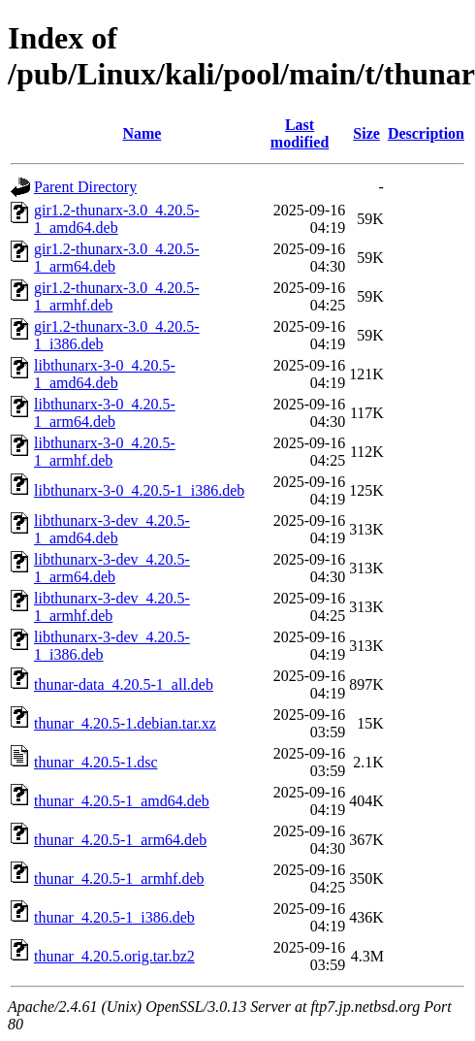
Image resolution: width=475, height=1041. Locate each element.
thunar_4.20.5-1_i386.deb (114, 917)
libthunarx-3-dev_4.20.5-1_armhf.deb (112, 607)
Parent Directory (85, 187)
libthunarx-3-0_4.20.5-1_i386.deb (139, 490)
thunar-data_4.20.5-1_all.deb (123, 684)
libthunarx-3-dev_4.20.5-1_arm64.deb (112, 568)
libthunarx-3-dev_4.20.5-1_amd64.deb (112, 529)
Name (141, 133)
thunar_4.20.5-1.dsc (96, 762)
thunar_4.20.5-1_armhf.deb (119, 878)
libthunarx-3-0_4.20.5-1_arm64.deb (104, 413)
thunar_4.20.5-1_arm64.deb (120, 839)
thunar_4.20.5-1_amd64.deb (121, 801)
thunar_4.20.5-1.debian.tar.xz (125, 723)
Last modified (299, 133)
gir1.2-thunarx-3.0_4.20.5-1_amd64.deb (117, 219)
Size (366, 133)
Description (426, 133)
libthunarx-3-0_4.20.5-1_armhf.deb (104, 452)
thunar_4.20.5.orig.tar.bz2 (114, 956)
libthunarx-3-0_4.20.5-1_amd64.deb (104, 374)
